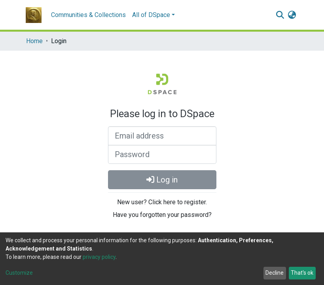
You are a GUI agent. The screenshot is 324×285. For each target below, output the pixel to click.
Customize (19, 273)
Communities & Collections (88, 15)
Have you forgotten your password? (162, 214)
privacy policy (99, 257)
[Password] (162, 154)
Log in (162, 179)
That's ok (302, 273)
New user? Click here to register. (162, 202)
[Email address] (162, 135)
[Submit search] (280, 15)
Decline (274, 273)
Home (34, 41)
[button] (292, 15)
